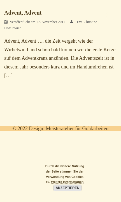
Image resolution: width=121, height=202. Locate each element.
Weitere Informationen (67, 181)
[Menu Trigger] (110, 15)
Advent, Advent (22, 13)
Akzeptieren (68, 188)
